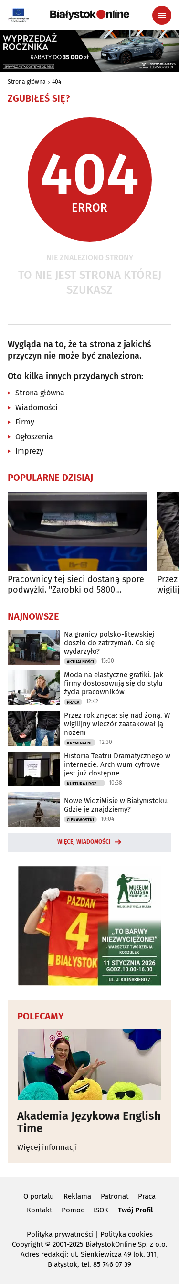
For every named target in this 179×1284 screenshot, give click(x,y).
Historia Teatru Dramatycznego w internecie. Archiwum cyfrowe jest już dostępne (117, 764)
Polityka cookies (126, 1234)
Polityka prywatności (60, 1234)
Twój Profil (135, 1210)
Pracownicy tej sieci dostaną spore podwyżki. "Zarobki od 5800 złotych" (76, 584)
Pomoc (73, 1210)
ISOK (101, 1210)
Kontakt (39, 1210)
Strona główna (27, 81)
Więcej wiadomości (84, 841)
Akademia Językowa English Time (89, 1122)
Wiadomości (36, 407)
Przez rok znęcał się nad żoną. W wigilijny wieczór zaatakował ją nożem (117, 724)
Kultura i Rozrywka (86, 783)
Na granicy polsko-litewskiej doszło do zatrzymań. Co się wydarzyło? (109, 643)
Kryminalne (80, 743)
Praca (73, 702)
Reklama (77, 1196)
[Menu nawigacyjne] (161, 15)
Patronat (114, 1196)
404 (56, 81)
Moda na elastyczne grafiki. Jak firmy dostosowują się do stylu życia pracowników (113, 683)
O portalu (38, 1196)
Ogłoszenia (34, 436)
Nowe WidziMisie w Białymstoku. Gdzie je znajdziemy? (116, 805)
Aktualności (80, 661)
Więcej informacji (47, 1147)
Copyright (27, 1244)
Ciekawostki (80, 819)
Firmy (24, 421)
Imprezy (29, 451)
